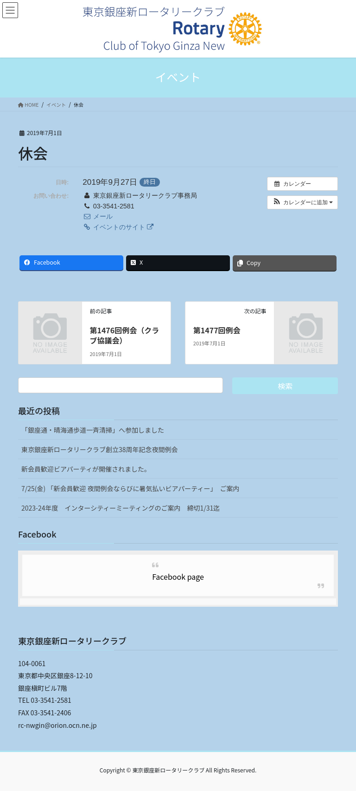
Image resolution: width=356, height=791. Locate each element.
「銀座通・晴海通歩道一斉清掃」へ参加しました (92, 429)
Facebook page (178, 576)
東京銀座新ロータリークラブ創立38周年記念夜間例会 (99, 449)
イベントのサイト (118, 227)
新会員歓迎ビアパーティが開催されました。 (86, 468)
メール (97, 216)
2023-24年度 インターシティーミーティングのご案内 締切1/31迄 (120, 507)
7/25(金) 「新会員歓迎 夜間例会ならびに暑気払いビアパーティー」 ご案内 (130, 488)
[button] (302, 202)
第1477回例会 (217, 330)
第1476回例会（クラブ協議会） (124, 335)
